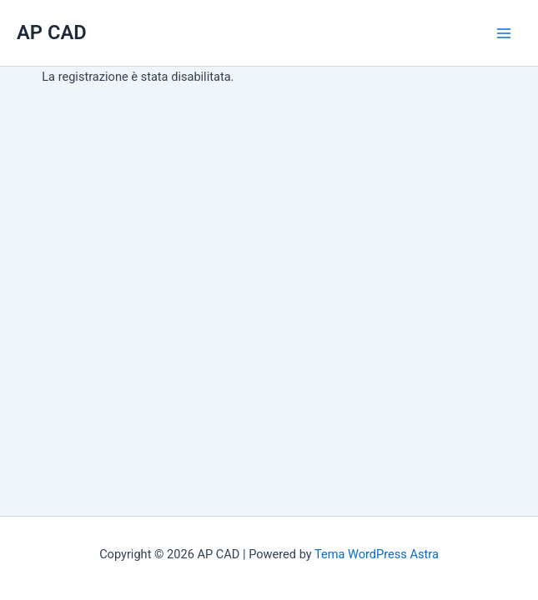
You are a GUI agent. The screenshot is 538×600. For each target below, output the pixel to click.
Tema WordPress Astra (376, 554)
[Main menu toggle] (503, 33)
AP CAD (52, 32)
